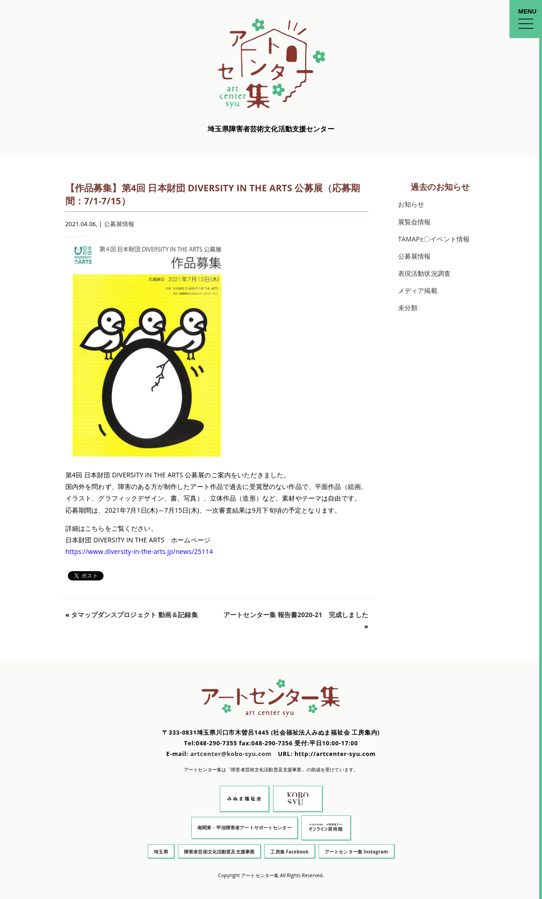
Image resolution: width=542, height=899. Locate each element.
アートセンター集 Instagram (356, 851)
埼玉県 (161, 851)
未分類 (408, 307)
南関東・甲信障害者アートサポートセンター (244, 827)
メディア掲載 (418, 290)
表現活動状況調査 (424, 273)
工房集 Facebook (289, 851)
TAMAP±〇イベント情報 (434, 239)
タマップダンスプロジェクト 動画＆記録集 (134, 614)
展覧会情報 (414, 221)
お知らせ (411, 204)
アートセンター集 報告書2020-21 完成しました (295, 614)
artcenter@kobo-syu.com (231, 754)
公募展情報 (119, 224)
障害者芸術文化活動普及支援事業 (219, 851)
